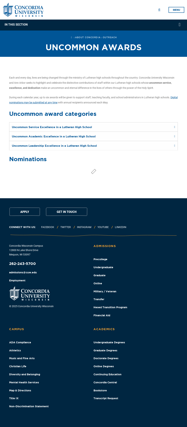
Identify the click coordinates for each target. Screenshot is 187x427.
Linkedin (120, 227)
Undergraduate (103, 267)
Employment (17, 280)
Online (98, 283)
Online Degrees (104, 366)
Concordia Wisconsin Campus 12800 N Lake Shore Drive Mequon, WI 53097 (26, 250)
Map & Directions (20, 390)
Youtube (103, 227)
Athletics (15, 350)
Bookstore (100, 390)
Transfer (99, 299)
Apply (24, 212)
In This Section (16, 24)
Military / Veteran (105, 291)
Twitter (65, 227)
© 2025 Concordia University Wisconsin (31, 306)
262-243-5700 (22, 263)
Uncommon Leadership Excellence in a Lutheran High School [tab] (54, 145)
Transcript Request (106, 398)
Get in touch (66, 212)
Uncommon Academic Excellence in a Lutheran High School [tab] (54, 136)
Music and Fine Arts (22, 358)
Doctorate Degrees (106, 358)
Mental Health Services (24, 382)
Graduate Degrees (105, 350)
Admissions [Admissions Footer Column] (105, 246)
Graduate (100, 275)
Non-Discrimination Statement (29, 406)
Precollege (100, 259)
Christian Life (17, 366)
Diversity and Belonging (24, 374)
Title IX (13, 398)
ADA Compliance (20, 342)
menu (176, 9)
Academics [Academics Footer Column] (104, 329)
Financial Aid (102, 315)
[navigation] (93, 25)
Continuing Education (107, 374)
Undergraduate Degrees (109, 342)
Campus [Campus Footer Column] (16, 329)
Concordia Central (105, 382)
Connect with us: (22, 227)
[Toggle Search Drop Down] (159, 9)
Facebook (47, 227)
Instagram (84, 227)
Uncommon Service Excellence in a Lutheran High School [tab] (52, 127)
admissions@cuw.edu (23, 272)
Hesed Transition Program (110, 307)
